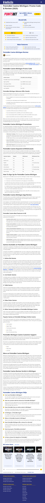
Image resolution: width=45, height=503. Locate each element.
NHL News (24, 491)
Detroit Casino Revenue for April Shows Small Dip (8, 456)
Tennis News (24, 498)
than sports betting (34, 204)
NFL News (24, 486)
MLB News (24, 489)
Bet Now (37, 14)
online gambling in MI (30, 63)
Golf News (24, 500)
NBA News (24, 488)
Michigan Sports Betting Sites (8, 481)
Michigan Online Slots (26, 480)
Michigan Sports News (27, 484)
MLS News (24, 497)
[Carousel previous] (4, 469)
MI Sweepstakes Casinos (7, 480)
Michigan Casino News (7, 486)
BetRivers (5, 269)
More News (17, 444)
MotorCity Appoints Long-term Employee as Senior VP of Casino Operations (30, 458)
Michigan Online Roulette (27, 481)
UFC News (24, 495)
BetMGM (11, 269)
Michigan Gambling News (8, 484)
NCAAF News (24, 492)
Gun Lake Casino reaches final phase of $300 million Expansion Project (19, 458)
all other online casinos (34, 64)
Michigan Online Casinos (7, 478)
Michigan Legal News (7, 489)
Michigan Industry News (7, 488)
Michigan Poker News (7, 491)
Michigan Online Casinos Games (29, 476)
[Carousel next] (41, 469)
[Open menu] (41, 2)
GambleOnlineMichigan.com (8, 472)
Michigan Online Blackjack (27, 478)
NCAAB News (24, 494)
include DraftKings (37, 268)
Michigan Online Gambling (8, 476)
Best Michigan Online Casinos (20, 472)
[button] (13, 33)
